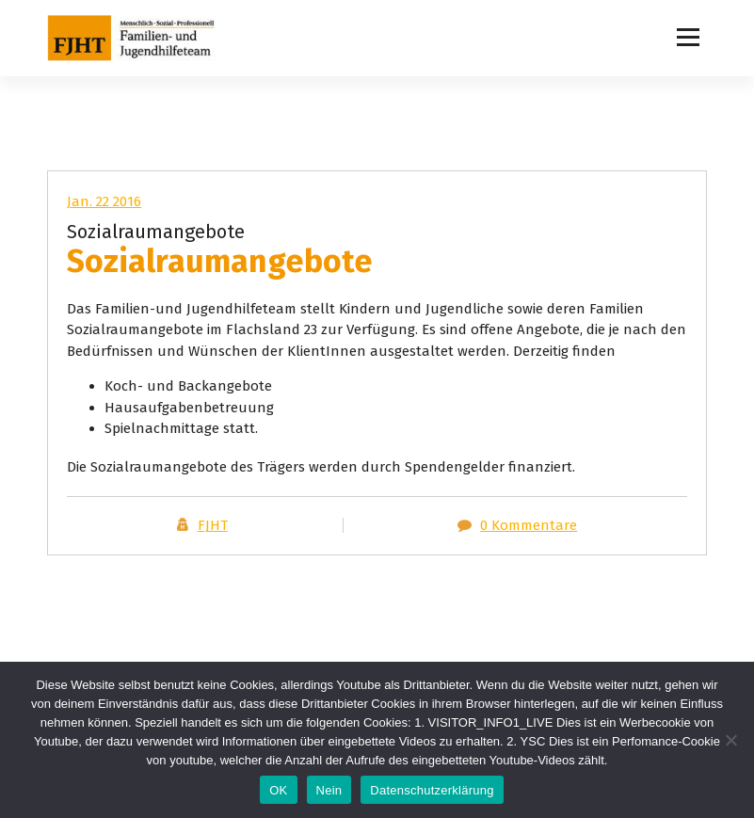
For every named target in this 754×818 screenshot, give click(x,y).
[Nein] (730, 739)
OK (278, 790)
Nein (329, 790)
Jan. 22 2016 (104, 201)
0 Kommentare (528, 525)
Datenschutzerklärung (431, 790)
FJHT (213, 525)
